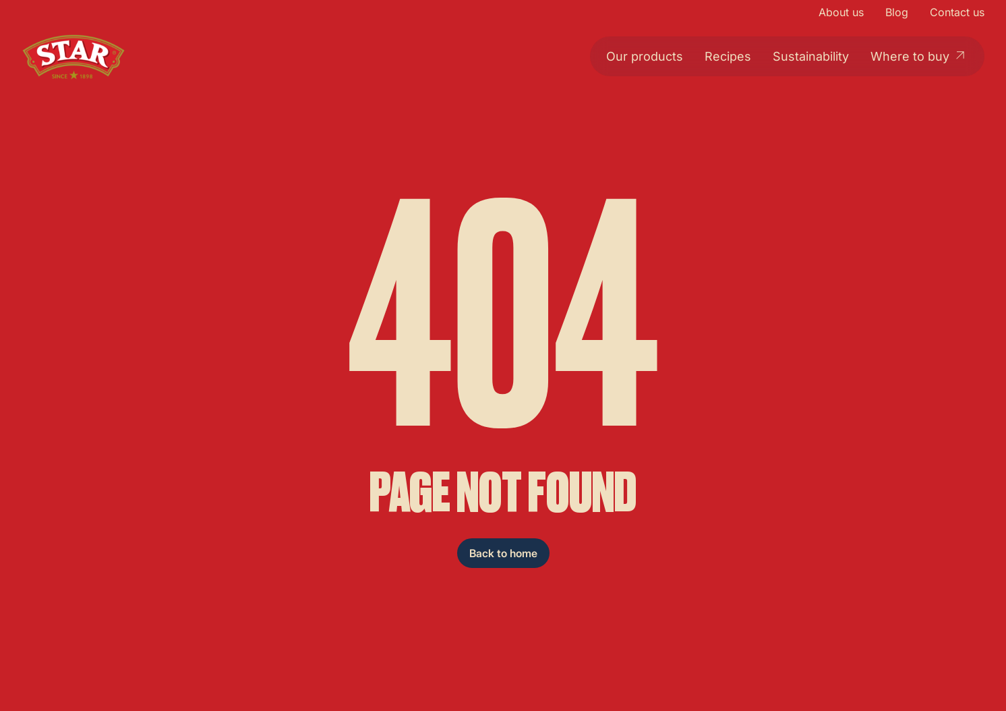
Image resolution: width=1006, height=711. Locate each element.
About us (841, 12)
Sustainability (811, 56)
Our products (644, 56)
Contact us (957, 12)
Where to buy (919, 56)
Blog (896, 12)
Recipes (728, 56)
